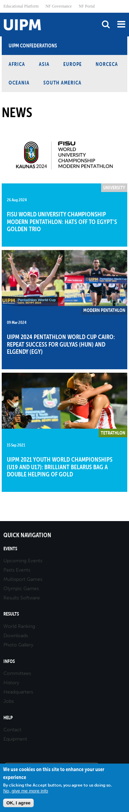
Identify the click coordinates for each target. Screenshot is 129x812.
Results (11, 614)
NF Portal (87, 6)
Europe (72, 64)
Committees (17, 673)
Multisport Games (22, 579)
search (106, 24)
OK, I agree (18, 802)
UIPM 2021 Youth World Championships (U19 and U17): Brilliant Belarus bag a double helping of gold (59, 467)
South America (62, 82)
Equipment (15, 739)
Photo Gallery (18, 645)
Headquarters (18, 692)
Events (10, 549)
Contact (12, 730)
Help (8, 718)
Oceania (19, 82)
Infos (9, 661)
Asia (44, 64)
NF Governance (58, 6)
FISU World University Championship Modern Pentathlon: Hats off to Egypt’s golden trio (62, 222)
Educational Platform (21, 6)
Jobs (8, 701)
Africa (17, 64)
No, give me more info (25, 790)
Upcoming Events (22, 561)
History (11, 683)
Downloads (15, 636)
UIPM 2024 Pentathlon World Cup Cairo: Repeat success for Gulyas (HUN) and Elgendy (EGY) (61, 344)
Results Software (21, 598)
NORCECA (107, 64)
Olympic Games (21, 588)
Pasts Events (16, 570)
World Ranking (19, 626)
